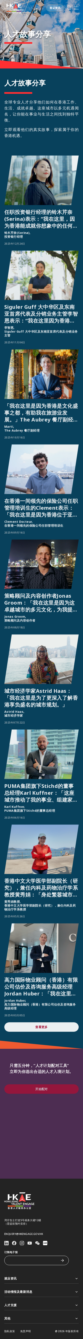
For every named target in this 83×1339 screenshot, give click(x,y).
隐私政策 (9, 1331)
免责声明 (25, 1331)
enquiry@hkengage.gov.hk (23, 1234)
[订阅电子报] (33, 1260)
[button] (69, 8)
